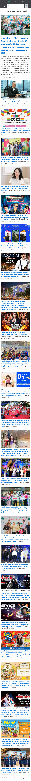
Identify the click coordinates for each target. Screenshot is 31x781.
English (22, 2)
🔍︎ (26, 6)
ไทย (16, 2)
